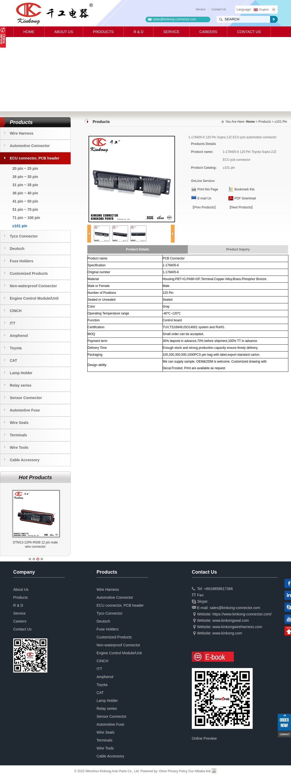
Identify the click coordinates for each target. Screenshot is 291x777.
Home (28, 32)
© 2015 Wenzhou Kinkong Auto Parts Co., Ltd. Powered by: (116, 771)
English (261, 9)
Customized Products (29, 273)
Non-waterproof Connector (33, 286)
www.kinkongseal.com (230, 620)
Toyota (16, 348)
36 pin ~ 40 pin (25, 193)
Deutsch (17, 248)
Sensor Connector (26, 398)
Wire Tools (19, 447)
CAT (13, 360)
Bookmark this (244, 189)
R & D (138, 32)
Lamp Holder (21, 373)
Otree (163, 771)
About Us (63, 32)
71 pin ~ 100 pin (26, 218)
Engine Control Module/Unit (34, 298)
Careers (208, 32)
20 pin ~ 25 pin (25, 168)
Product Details (137, 249)
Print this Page (207, 189)
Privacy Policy (178, 771)
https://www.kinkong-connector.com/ (241, 614)
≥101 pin (19, 226)
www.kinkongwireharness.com (237, 627)
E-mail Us (204, 198)
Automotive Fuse (25, 410)
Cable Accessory (24, 460)
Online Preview (204, 738)
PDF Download (245, 198)
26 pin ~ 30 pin (25, 177)
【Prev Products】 (204, 207)
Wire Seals (19, 423)
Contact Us (219, 9)
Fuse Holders (21, 261)
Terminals (18, 435)
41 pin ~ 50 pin (25, 201)
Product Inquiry (238, 249)
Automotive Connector (30, 146)
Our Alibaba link (199, 771)
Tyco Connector (24, 236)
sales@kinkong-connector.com (174, 19)
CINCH (15, 311)
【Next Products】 (241, 207)
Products (103, 32)
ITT (12, 323)
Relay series (20, 385)
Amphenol (19, 335)
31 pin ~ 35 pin (25, 185)
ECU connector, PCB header (35, 158)
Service (201, 9)
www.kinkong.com (227, 633)
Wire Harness (21, 133)
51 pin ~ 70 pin (25, 209)
